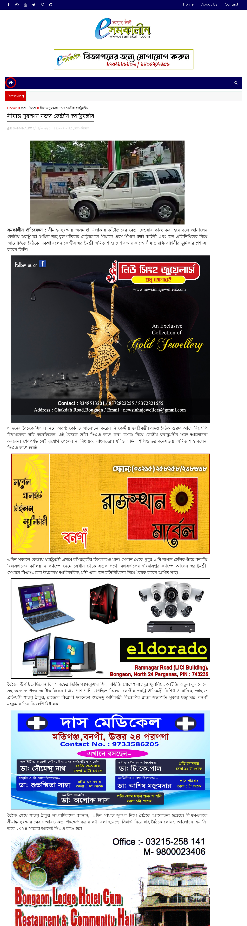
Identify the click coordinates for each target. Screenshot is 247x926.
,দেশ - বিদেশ (81, 130)
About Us (209, 4)
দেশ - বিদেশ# (28, 899)
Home (188, 4)
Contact (231, 4)
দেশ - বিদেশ (28, 110)
